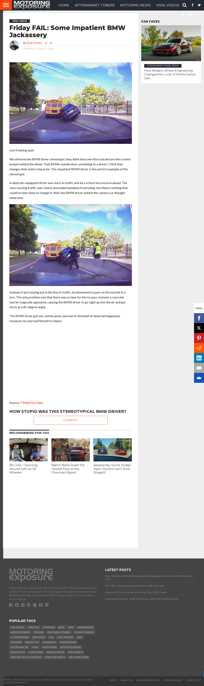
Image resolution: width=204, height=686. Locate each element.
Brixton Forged (70, 647)
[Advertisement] (70, 508)
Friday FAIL (32, 642)
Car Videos (17, 627)
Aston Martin (19, 647)
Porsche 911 (18, 652)
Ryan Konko (34, 43)
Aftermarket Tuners (95, 5)
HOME (64, 5)
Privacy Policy (173, 680)
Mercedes (38, 637)
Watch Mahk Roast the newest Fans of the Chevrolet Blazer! (68, 468)
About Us (127, 680)
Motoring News (135, 5)
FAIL (51, 637)
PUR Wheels (75, 652)
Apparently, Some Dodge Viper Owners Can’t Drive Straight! (112, 468)
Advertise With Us (148, 680)
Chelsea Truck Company (26, 657)
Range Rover (68, 642)
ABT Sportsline (78, 657)
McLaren (16, 642)
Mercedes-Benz (20, 632)
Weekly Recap (55, 652)
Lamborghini (85, 627)
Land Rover (35, 652)
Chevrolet (49, 642)
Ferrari (39, 632)
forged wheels (84, 632)
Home (113, 680)
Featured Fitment (59, 632)
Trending (49, 627)
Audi (71, 627)
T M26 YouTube (31, 402)
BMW (61, 627)
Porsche (33, 627)
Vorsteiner (49, 647)
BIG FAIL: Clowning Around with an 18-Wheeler (23, 468)
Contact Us (193, 680)
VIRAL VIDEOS (167, 5)
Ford (35, 647)
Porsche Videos (55, 657)
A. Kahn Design (20, 637)
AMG (79, 637)
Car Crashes (65, 637)
